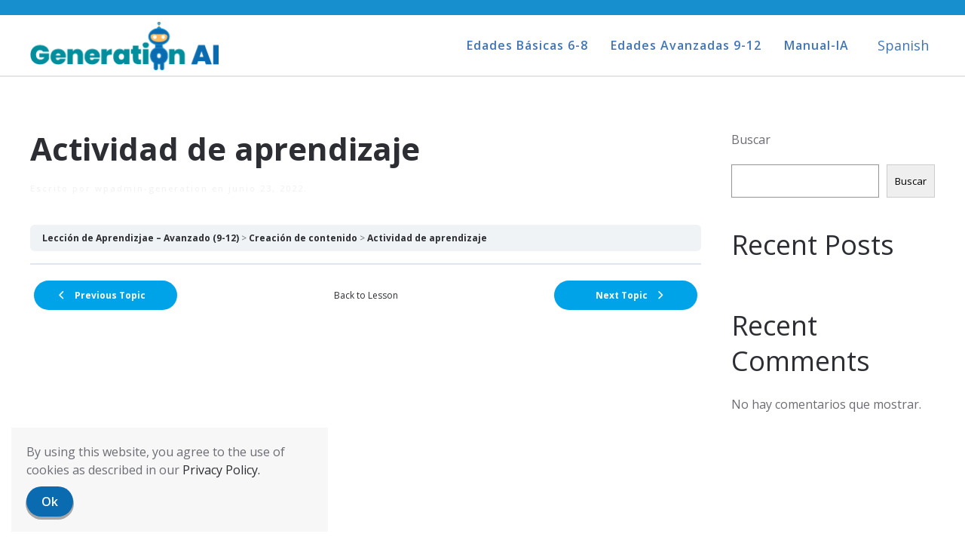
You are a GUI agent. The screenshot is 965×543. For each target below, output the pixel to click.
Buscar (750, 139)
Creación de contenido (303, 238)
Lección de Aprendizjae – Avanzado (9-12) (140, 238)
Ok (49, 501)
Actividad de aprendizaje (427, 238)
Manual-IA (816, 45)
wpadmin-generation (151, 188)
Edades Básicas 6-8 (527, 45)
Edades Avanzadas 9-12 (686, 45)
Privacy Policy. (221, 470)
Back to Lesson (366, 295)
